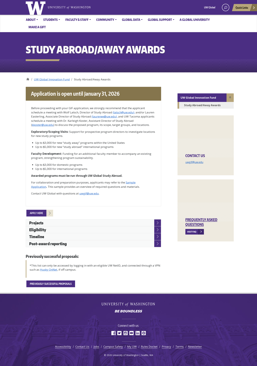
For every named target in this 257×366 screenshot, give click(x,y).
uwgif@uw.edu (194, 162)
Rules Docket (149, 346)
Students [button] (50, 20)
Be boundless (128, 311)
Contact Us (82, 346)
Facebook (113, 333)
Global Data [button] (131, 20)
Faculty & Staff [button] (77, 20)
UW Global (209, 7)
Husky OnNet (48, 269)
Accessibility (63, 346)
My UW (132, 346)
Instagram (125, 333)
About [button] (31, 20)
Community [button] (105, 20)
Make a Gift (37, 27)
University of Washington (36, 7)
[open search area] (225, 7)
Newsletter (195, 346)
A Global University (195, 20)
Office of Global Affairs (28, 78)
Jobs (96, 346)
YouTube (131, 333)
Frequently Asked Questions (201, 222)
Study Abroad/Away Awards (202, 105)
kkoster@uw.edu (43, 125)
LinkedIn (137, 333)
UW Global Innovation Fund (52, 79)
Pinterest (143, 333)
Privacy (166, 346)
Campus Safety (113, 346)
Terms (179, 346)
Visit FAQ (191, 231)
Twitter (119, 333)
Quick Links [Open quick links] (245, 8)
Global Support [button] (160, 20)
